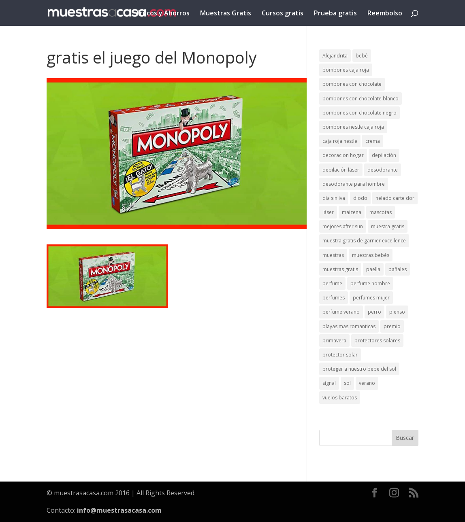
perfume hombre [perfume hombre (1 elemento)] (370, 283)
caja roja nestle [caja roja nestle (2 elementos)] (339, 141)
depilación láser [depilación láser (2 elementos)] (340, 169)
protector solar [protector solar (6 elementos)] (340, 354)
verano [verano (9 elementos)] (367, 383)
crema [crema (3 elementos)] (372, 141)
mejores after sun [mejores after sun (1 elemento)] (342, 226)
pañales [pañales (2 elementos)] (397, 269)
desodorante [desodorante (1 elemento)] (382, 169)
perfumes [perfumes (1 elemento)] (333, 297)
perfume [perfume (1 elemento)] (332, 283)
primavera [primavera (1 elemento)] (334, 340)
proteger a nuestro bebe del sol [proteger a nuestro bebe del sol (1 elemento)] (359, 368)
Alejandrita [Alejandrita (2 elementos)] (335, 55)
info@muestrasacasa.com (119, 510)
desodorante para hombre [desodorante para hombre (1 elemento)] (353, 183)
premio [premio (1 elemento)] (392, 326)
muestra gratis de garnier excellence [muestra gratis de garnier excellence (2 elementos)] (364, 240)
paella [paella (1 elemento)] (373, 269)
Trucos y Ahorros (162, 13)
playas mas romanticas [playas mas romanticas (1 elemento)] (348, 326)
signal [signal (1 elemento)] (329, 383)
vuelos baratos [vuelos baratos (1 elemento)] (339, 397)
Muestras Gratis (225, 13)
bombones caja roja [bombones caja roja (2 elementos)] (345, 69)
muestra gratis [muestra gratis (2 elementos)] (387, 226)
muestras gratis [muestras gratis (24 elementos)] (340, 269)
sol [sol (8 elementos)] (347, 383)
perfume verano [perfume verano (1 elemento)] (341, 311)
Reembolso (384, 13)
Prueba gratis (335, 13)
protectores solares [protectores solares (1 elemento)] (377, 340)
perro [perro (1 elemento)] (374, 311)
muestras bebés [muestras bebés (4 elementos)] (370, 255)
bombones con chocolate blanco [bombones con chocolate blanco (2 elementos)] (360, 98)
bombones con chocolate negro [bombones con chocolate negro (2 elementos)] (359, 112)
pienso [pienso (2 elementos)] (397, 311)
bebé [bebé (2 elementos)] (362, 55)
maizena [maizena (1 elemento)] (351, 212)
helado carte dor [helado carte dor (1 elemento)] (394, 198)
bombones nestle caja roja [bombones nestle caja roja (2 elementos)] (353, 126)
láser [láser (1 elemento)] (328, 212)
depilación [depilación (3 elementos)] (384, 155)
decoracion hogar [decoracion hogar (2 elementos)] (343, 155)
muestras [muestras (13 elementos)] (333, 255)
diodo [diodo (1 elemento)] (360, 198)
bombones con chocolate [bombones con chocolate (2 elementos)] (352, 84)
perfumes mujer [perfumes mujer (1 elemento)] (371, 297)
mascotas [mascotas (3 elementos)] (380, 212)
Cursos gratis (282, 13)
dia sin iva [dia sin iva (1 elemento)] (333, 198)
